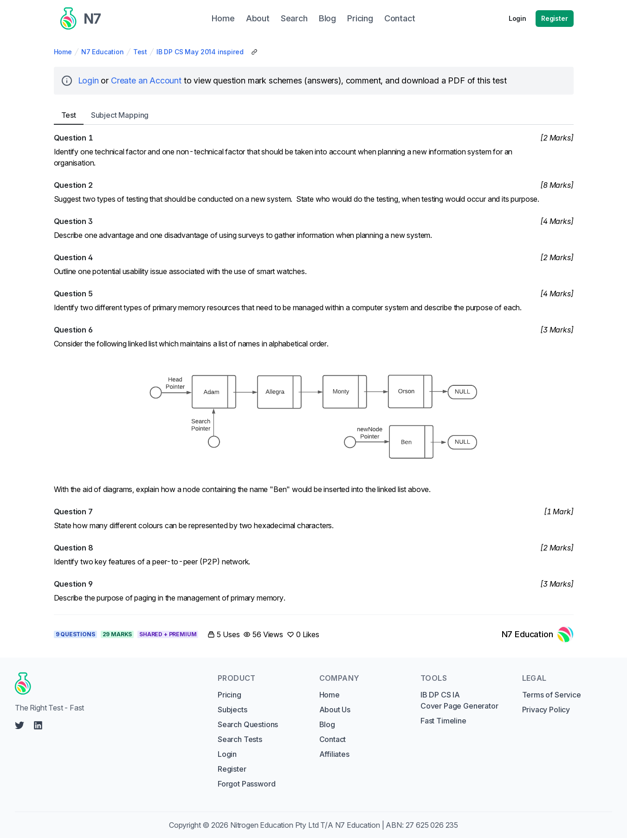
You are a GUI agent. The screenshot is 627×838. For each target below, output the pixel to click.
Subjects (232, 709)
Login (517, 18)
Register (554, 18)
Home (63, 52)
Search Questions (248, 724)
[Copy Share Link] (254, 52)
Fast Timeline (443, 720)
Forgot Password (246, 783)
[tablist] (314, 115)
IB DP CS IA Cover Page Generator (459, 700)
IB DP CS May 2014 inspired (199, 52)
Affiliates (334, 754)
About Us (335, 709)
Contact (332, 739)
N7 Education (102, 52)
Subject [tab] (120, 115)
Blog (327, 724)
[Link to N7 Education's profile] (538, 634)
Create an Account (146, 80)
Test (140, 52)
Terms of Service (551, 694)
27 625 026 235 (432, 825)
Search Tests (240, 739)
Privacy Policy (546, 709)
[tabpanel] (314, 367)
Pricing (229, 694)
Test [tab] (68, 115)
